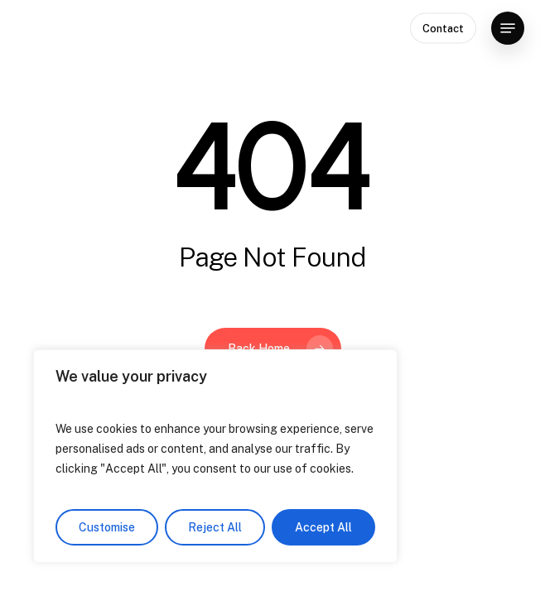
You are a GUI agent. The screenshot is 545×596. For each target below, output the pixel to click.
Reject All (215, 527)
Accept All (323, 527)
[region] (215, 456)
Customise (107, 527)
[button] (507, 28)
